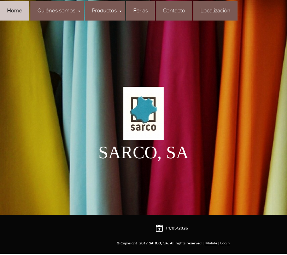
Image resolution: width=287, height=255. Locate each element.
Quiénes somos (58, 10)
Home (14, 10)
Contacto (174, 10)
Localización (215, 10)
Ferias (140, 10)
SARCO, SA (143, 152)
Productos (107, 10)
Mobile (211, 243)
